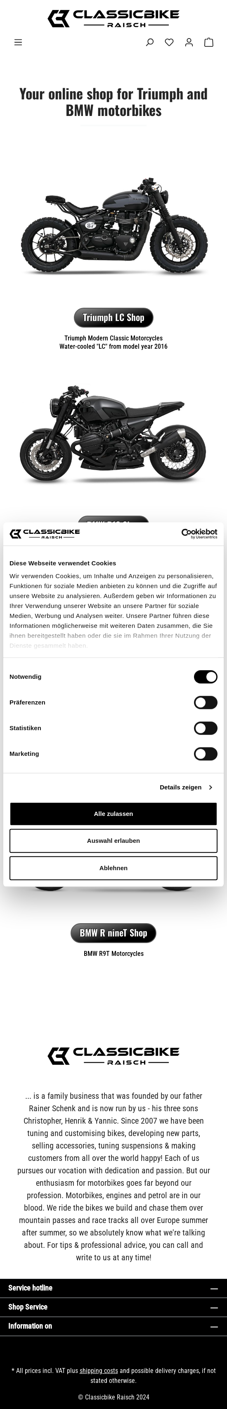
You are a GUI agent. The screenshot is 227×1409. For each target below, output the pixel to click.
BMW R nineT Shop (113, 932)
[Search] (149, 42)
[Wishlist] (169, 42)
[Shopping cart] (209, 42)
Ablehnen (113, 867)
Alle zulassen (113, 813)
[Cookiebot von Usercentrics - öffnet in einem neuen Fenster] (181, 533)
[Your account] (189, 42)
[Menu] (18, 42)
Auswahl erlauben (113, 840)
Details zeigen (180, 787)
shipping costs (99, 1371)
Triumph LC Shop (113, 316)
